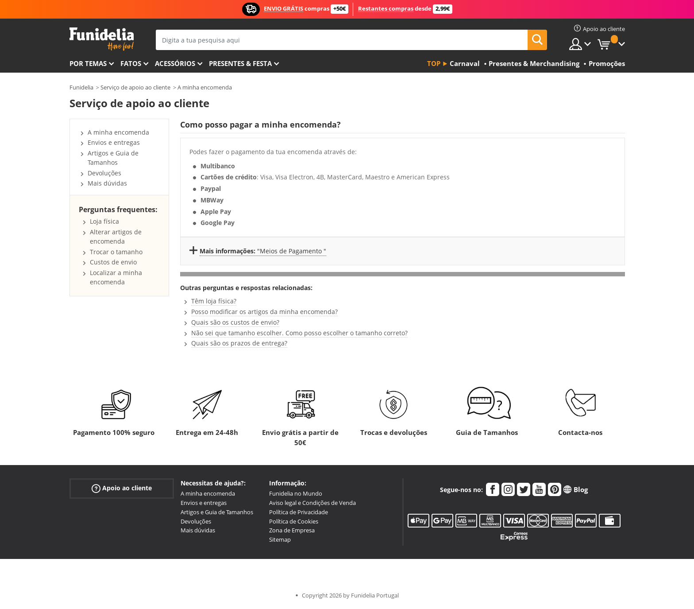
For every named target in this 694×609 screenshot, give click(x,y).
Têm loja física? (213, 301)
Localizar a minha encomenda (116, 277)
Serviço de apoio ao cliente (135, 87)
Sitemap (280, 539)
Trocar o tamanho (116, 252)
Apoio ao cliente (122, 488)
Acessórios (175, 63)
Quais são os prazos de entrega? (239, 343)
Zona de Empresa (292, 530)
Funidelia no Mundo (295, 493)
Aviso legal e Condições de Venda (312, 503)
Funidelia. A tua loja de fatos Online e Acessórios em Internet (101, 39)
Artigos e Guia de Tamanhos (113, 158)
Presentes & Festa (240, 63)
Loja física (104, 221)
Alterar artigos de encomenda (116, 236)
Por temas (88, 63)
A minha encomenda (204, 87)
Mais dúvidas (107, 183)
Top (433, 63)
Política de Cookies (293, 521)
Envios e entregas (114, 142)
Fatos (130, 63)
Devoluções (104, 173)
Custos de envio (113, 262)
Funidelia (81, 87)
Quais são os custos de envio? (235, 322)
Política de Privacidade (298, 512)
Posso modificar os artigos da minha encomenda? (264, 311)
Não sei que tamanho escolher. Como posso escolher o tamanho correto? (299, 333)
